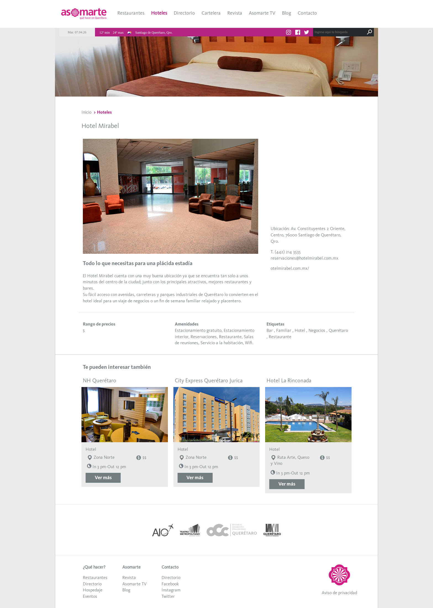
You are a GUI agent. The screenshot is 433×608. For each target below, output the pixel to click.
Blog (286, 13)
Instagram (171, 590)
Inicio (86, 112)
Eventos (90, 596)
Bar (269, 330)
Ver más (103, 477)
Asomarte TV (262, 13)
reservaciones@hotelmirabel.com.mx (304, 258)
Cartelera (211, 13)
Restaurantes (130, 13)
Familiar (283, 330)
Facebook (170, 583)
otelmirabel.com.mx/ (290, 268)
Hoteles (159, 13)
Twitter (168, 596)
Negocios (316, 330)
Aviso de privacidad (339, 592)
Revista (234, 13)
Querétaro (338, 330)
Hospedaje (92, 590)
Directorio (184, 13)
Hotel (300, 330)
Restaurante (280, 336)
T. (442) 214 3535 (286, 251)
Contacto (307, 13)
